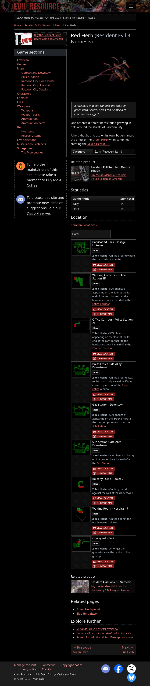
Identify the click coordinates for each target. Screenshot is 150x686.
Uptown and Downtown (36, 73)
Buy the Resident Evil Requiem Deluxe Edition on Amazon (108, 176)
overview (97, 629)
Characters (24, 94)
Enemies (22, 98)
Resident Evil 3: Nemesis (38, 25)
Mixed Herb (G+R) (98, 144)
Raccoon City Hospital (35, 85)
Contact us (48, 665)
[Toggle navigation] (131, 6)
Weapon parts (30, 115)
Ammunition (29, 119)
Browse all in (103, 633)
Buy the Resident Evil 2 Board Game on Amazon (48, 36)
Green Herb (100, 140)
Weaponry (24, 106)
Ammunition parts (33, 123)
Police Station (30, 77)
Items (58, 25)
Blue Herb (87, 613)
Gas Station (103, 463)
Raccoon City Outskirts (36, 89)
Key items (27, 131)
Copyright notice (72, 665)
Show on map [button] (104, 269)
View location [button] (105, 264)
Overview (23, 60)
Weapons (27, 110)
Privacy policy (28, 669)
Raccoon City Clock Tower (38, 81)
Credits (46, 669)
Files (20, 102)
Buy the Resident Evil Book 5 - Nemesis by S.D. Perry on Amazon (110, 588)
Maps (20, 68)
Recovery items (31, 136)
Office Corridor (100, 304)
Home (17, 25)
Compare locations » (84, 225)
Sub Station (99, 426)
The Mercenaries (32, 152)
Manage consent (25, 665)
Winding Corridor (102, 348)
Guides (21, 64)
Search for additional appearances (104, 637)
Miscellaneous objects (31, 144)
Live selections (26, 140)
